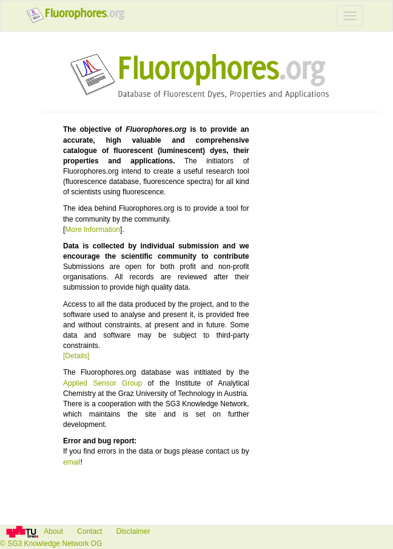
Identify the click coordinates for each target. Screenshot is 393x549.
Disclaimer (133, 531)
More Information (92, 229)
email (72, 462)
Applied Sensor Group (102, 383)
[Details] (76, 356)
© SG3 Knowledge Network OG (51, 543)
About (52, 531)
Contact (90, 531)
